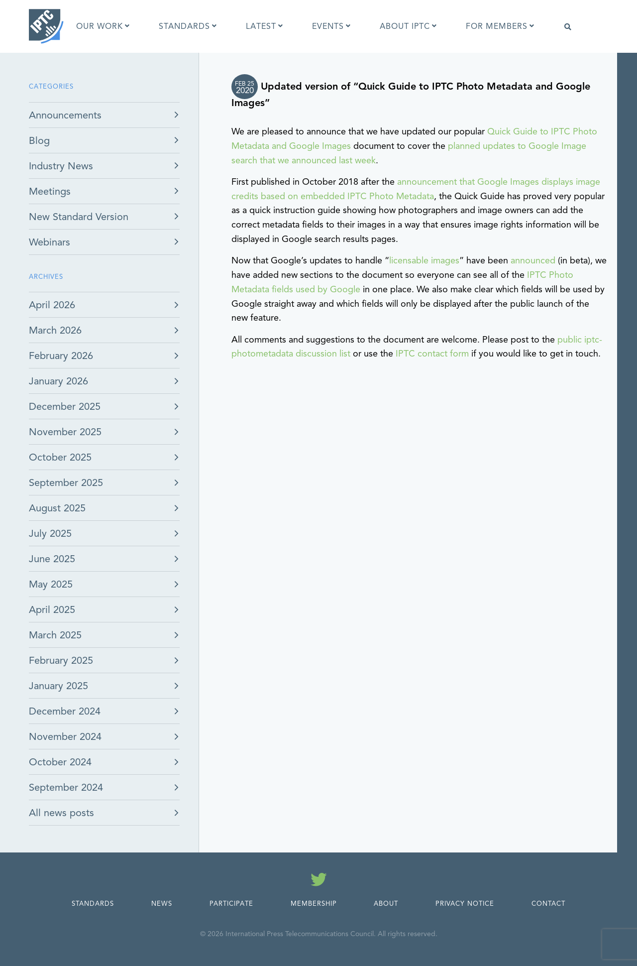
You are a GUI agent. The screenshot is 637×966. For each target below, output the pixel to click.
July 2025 (50, 533)
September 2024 (66, 787)
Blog (39, 140)
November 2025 (65, 432)
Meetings (50, 191)
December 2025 (65, 406)
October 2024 (60, 762)
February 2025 (61, 660)
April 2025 (52, 610)
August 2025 (57, 508)
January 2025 (58, 686)
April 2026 (52, 305)
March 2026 (55, 330)
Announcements (65, 115)
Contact (548, 904)
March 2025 (55, 635)
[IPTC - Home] (46, 26)
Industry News (61, 166)
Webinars (49, 242)
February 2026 (61, 356)
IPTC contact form (432, 353)
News (161, 904)
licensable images (424, 260)
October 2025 (60, 457)
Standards (93, 904)
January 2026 (58, 381)
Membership (314, 904)
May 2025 (51, 584)
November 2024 (65, 736)
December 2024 (65, 711)
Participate (231, 904)
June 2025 (52, 559)
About (386, 904)
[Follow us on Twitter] (319, 881)
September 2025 (66, 483)
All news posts (61, 813)
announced (533, 260)
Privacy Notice (464, 904)
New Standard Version (78, 217)
